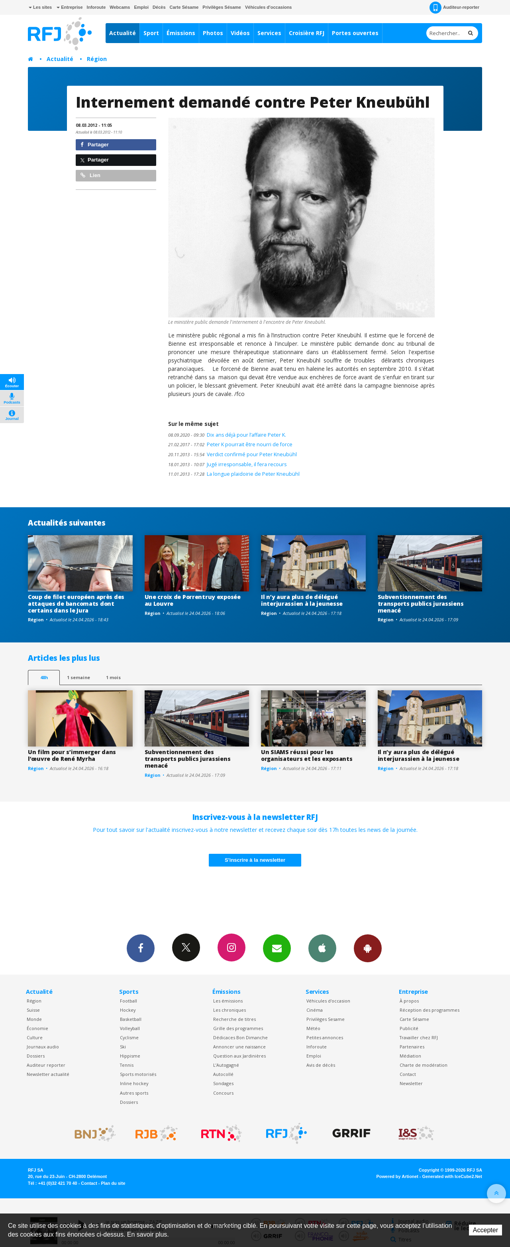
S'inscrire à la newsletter (255, 860)
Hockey (127, 1010)
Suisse (33, 1010)
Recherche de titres (234, 1019)
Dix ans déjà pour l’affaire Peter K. (227, 434)
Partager (94, 145)
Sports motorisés (138, 1074)
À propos (409, 1000)
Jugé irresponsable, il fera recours (227, 464)
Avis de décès (320, 1065)
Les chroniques (229, 1010)
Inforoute (96, 7)
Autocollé (223, 1074)
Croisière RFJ (306, 33)
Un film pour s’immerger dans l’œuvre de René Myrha (72, 755)
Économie (37, 1028)
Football (128, 1000)
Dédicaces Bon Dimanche (240, 1037)
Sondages (223, 1083)
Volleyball (130, 1028)
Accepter (485, 1230)
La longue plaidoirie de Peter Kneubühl (234, 474)
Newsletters (277, 947)
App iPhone (322, 947)
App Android (368, 947)
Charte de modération (423, 1065)
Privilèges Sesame (325, 1019)
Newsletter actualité (48, 1074)
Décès (159, 7)
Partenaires (412, 1046)
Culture (35, 1037)
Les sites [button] (40, 7)
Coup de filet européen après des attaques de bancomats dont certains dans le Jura (76, 603)
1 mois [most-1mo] (113, 677)
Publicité (409, 1028)
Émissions (181, 33)
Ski (123, 1046)
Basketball (130, 1019)
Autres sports (134, 1092)
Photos (213, 33)
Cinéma (314, 1010)
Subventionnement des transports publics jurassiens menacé (421, 603)
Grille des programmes (238, 1028)
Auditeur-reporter (454, 8)
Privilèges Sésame (221, 7)
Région (97, 59)
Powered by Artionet (397, 1176)
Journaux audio (43, 1046)
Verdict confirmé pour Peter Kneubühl (232, 454)
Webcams (120, 7)
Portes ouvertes (355, 33)
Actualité (122, 33)
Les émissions (228, 1000)
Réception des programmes (429, 1010)
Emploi (141, 7)
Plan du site (113, 1183)
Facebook (141, 947)
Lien (90, 175)
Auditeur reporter (46, 1065)
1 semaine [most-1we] (78, 677)
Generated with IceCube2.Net (452, 1176)
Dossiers (36, 1055)
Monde (34, 1019)
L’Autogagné (226, 1065)
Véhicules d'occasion (328, 1000)
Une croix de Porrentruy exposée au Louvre (193, 600)
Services (269, 33)
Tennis (126, 1065)
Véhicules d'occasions (268, 7)
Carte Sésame (184, 7)
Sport (151, 33)
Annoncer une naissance (239, 1046)
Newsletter (411, 1083)
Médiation (410, 1055)
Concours (223, 1092)
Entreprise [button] (69, 7)
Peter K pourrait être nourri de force (230, 444)
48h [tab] (44, 677)
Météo (313, 1028)
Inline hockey (134, 1083)
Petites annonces (324, 1037)
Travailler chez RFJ (419, 1037)
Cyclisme (129, 1037)
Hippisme (130, 1055)
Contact (408, 1074)
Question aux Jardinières (239, 1055)
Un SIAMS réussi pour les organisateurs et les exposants (307, 755)
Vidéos (240, 33)
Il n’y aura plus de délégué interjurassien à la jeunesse (302, 600)
